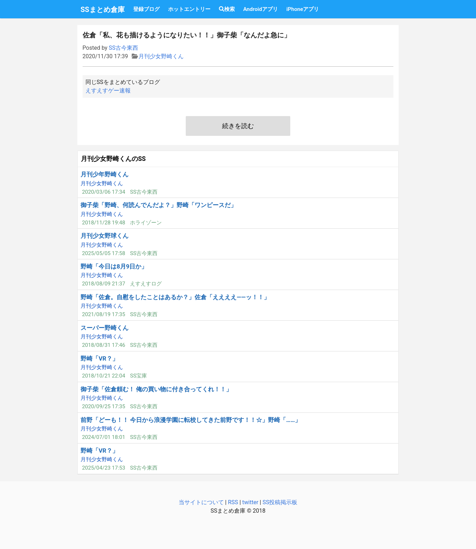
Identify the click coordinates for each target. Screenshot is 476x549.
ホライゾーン (146, 222)
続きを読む (238, 125)
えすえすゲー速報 (108, 90)
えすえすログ (146, 283)
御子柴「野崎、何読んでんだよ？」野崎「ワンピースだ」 (159, 205)
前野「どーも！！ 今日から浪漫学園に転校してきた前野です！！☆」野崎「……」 (191, 419)
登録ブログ (146, 9)
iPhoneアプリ (302, 9)
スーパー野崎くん (105, 327)
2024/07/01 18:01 (103, 437)
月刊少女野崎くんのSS (113, 158)
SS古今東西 (123, 47)
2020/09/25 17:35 (103, 406)
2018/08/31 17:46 (103, 345)
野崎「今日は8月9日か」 (114, 266)
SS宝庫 (138, 376)
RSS (233, 502)
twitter (250, 502)
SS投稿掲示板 (279, 502)
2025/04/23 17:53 (103, 468)
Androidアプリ (260, 9)
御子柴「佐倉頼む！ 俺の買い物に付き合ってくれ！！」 (156, 389)
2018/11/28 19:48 (103, 222)
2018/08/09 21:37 (103, 283)
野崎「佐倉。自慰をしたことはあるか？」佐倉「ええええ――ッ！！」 (175, 297)
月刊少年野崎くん (105, 174)
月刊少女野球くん (105, 235)
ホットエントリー (189, 9)
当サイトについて (201, 502)
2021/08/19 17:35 (103, 314)
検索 (227, 9)
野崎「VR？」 (99, 358)
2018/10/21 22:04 (103, 376)
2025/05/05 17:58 (103, 253)
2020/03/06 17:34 (103, 192)
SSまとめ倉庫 (103, 9)
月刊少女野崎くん (161, 56)
